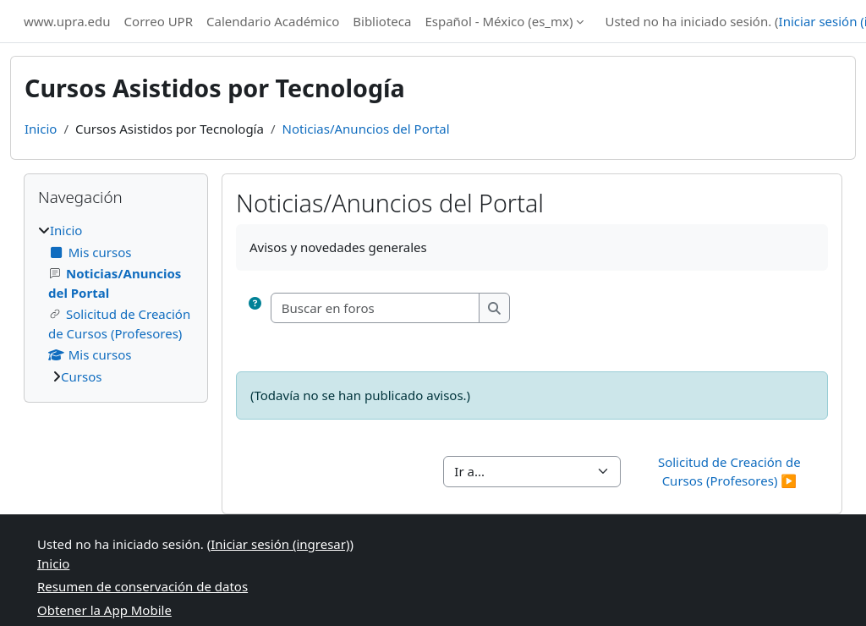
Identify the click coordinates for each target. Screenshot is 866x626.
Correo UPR (158, 21)
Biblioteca (382, 21)
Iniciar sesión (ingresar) (280, 543)
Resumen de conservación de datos (142, 586)
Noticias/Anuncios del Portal (366, 128)
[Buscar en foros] (375, 308)
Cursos (81, 376)
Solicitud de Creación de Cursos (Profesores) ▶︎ (731, 471)
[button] (255, 308)
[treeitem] (116, 303)
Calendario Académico (272, 21)
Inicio (41, 128)
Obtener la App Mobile (104, 609)
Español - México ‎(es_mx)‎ (499, 21)
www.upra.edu (67, 21)
